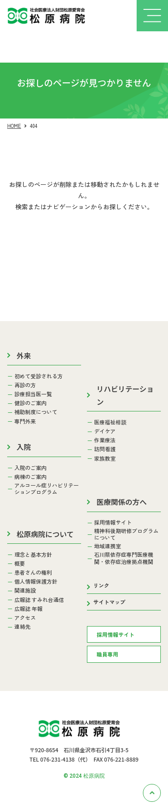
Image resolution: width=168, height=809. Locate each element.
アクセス (25, 617)
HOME (14, 125)
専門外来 (25, 421)
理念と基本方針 (33, 554)
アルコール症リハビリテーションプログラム (46, 489)
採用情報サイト (113, 522)
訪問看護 (105, 449)
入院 (24, 446)
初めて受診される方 (38, 376)
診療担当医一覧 (33, 394)
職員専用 (107, 654)
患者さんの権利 (33, 572)
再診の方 (25, 385)
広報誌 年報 (28, 608)
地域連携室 (107, 546)
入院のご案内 (30, 467)
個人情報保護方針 (35, 581)
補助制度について (35, 411)
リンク (101, 585)
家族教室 (105, 458)
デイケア (105, 431)
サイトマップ (109, 602)
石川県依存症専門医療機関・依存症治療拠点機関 (123, 558)
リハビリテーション (125, 395)
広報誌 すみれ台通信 (39, 599)
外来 (24, 355)
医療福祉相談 (110, 422)
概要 (19, 563)
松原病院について (45, 534)
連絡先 (22, 626)
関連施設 (25, 590)
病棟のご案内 (30, 476)
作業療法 (105, 440)
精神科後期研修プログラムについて (126, 534)
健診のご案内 (30, 403)
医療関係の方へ (121, 501)
